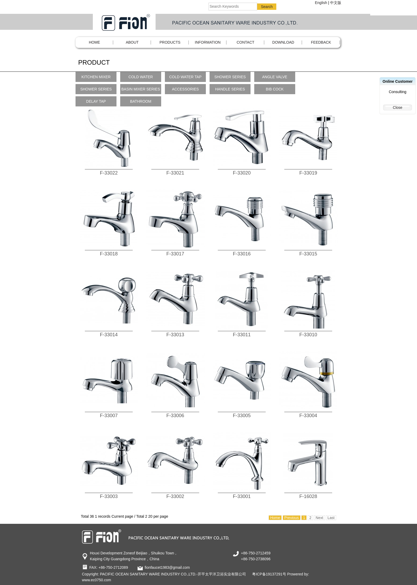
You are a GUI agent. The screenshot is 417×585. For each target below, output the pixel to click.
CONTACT (246, 42)
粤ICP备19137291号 (269, 574)
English (321, 3)
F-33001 (242, 496)
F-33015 (308, 253)
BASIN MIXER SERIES (140, 89)
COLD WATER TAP (185, 77)
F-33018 (109, 253)
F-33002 (175, 496)
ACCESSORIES (185, 89)
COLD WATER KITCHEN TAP (140, 78)
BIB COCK (275, 89)
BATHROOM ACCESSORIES (140, 102)
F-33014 (109, 334)
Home (94, 42)
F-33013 (175, 334)
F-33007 (109, 415)
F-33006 (175, 415)
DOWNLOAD (283, 42)
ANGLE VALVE (274, 77)
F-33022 (109, 173)
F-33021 (175, 173)
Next (319, 518)
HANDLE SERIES (230, 89)
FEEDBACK (321, 42)
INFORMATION (208, 42)
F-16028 (308, 496)
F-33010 (308, 334)
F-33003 (109, 496)
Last (331, 518)
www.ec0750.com (96, 580)
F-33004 (308, 415)
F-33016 (242, 253)
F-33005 (242, 415)
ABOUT (132, 42)
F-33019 (308, 173)
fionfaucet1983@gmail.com (167, 567)
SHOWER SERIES (230, 77)
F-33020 (242, 173)
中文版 (335, 3)
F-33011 (242, 334)
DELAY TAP (96, 101)
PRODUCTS (170, 42)
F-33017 (175, 253)
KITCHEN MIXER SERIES (96, 78)
